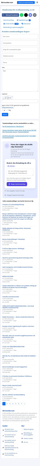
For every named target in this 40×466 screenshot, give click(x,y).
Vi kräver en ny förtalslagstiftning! (13, 204)
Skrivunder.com (7, 2)
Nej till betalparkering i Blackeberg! (13, 126)
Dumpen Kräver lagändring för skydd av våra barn (18, 326)
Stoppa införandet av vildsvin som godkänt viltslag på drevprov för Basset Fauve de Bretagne (19, 286)
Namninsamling (8, 20)
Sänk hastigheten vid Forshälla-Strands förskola (17, 267)
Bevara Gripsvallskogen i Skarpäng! (13, 239)
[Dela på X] (26, 15)
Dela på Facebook (10, 15)
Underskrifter (11, 24)
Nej (10, 110)
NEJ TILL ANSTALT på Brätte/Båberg (13, 395)
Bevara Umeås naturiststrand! (11, 385)
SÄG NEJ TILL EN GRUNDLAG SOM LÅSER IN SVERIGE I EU (19, 356)
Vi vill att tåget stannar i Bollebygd (13, 248)
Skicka (5, 115)
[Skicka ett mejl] (30, 15)
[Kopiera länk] (35, 15)
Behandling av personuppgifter (13, 27)
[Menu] (37, 2)
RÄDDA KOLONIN (7, 276)
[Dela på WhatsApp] (21, 15)
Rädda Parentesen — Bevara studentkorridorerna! (18, 317)
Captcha (4, 94)
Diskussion (26, 24)
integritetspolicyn (7, 107)
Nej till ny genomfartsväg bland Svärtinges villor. (17, 258)
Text (3, 67)
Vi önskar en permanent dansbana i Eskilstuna (17, 376)
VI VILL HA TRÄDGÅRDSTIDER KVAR (13, 346)
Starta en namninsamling (26, 2)
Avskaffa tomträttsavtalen (10, 297)
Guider (5, 426)
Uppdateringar (24, 20)
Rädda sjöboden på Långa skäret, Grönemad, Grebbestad (16, 229)
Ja (4, 110)
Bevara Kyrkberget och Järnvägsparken (14, 367)
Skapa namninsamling (17, 184)
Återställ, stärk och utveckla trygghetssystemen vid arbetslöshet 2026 (18, 336)
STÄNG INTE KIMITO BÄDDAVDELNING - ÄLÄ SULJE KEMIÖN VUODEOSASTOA (18, 307)
